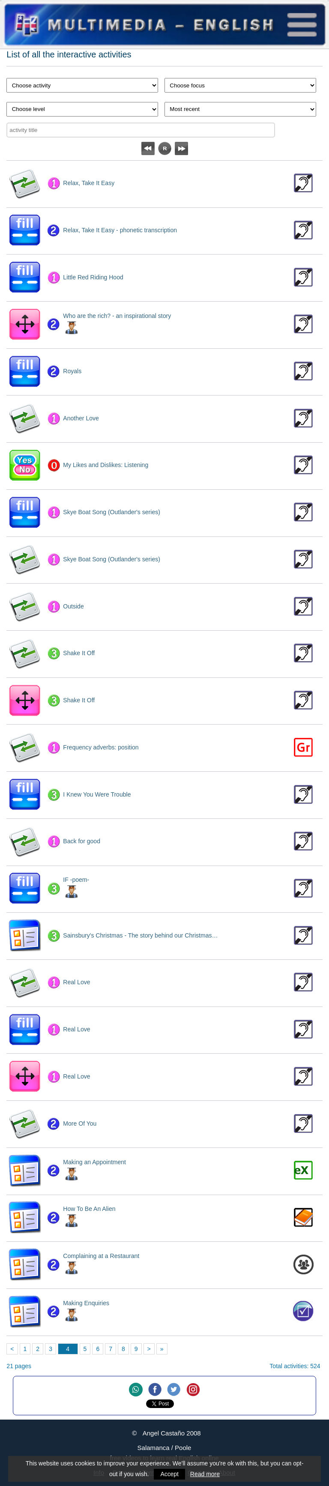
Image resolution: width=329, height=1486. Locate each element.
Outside (73, 606)
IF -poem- (76, 879)
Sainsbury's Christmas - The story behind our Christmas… (140, 935)
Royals (72, 371)
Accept (169, 1474)
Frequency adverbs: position (100, 747)
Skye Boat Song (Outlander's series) (111, 512)
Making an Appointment (94, 1162)
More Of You (79, 1123)
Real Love (76, 982)
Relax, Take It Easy (88, 183)
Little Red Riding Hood (93, 277)
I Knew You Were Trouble (97, 794)
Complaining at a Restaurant (101, 1255)
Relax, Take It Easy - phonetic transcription (120, 230)
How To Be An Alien (89, 1208)
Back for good (81, 841)
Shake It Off (79, 653)
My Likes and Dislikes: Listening (105, 464)
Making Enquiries (86, 1303)
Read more (205, 1474)
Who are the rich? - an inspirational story (117, 315)
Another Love (81, 418)
